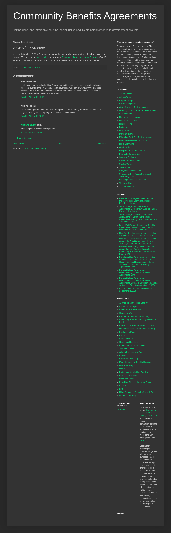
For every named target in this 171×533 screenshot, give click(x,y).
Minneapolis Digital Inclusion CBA (134, 141)
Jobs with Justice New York (131, 352)
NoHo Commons (126, 144)
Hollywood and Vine (128, 120)
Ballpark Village (126, 100)
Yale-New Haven (126, 183)
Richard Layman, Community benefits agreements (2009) (135, 289)
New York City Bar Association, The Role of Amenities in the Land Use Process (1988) (138, 234)
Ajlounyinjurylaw (28, 125)
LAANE (122, 355)
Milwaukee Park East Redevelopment (135, 137)
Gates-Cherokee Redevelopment (133, 107)
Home (60, 144)
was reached (43, 57)
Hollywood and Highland (129, 117)
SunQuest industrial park (130, 171)
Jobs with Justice (126, 349)
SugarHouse (124, 167)
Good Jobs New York (128, 342)
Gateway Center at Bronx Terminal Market (137, 110)
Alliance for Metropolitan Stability (133, 303)
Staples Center (125, 164)
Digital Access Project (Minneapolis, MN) (137, 329)
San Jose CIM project (128, 157)
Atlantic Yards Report (128, 306)
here (142, 440)
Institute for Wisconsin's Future (132, 345)
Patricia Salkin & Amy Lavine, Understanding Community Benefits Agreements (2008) (134, 272)
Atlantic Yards (125, 97)
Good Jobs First (126, 339)
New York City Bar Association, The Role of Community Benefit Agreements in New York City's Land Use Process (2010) (138, 241)
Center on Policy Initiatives (130, 309)
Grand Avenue (125, 114)
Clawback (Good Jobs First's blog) (134, 316)
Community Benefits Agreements (85, 15)
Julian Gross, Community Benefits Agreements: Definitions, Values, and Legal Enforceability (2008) (138, 209)
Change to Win (125, 313)
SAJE (121, 389)
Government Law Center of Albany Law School (148, 413)
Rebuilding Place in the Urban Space (135, 382)
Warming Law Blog (127, 395)
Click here (121, 409)
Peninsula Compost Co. (129, 154)
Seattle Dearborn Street (129, 161)
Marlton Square (126, 134)
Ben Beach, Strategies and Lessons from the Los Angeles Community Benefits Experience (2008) (137, 200)
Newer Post (19, 144)
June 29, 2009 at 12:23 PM (32, 116)
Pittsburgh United (126, 379)
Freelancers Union (127, 332)
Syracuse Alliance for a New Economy (80, 57)
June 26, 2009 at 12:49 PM (32, 97)
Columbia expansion (128, 104)
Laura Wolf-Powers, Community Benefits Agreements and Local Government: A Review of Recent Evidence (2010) (137, 227)
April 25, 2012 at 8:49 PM (32, 132)
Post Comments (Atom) (35, 148)
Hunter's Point (125, 124)
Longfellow (124, 130)
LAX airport (124, 127)
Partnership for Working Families (133, 372)
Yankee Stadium (126, 186)
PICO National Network (129, 375)
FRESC (122, 335)
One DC (122, 369)
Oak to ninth (124, 147)
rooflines (123, 385)
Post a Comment (24, 138)
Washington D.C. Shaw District (132, 180)
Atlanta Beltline (125, 94)
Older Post (101, 144)
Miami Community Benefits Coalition (135, 362)
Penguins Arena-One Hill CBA (132, 151)
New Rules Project (127, 365)
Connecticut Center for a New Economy (136, 325)
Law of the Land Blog (128, 359)
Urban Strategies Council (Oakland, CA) (136, 392)
